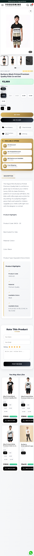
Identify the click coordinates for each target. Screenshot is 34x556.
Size (4, 403)
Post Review (17, 365)
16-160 (3, 101)
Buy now (17, 114)
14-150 (30, 95)
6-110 (3, 95)
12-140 (23, 95)
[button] (17, 31)
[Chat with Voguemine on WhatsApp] (31, 553)
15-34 (23, 454)
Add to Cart (10, 422)
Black (3, 88)
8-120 (10, 409)
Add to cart (17, 120)
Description (8, 176)
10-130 (5, 412)
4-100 (10, 406)
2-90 (5, 406)
